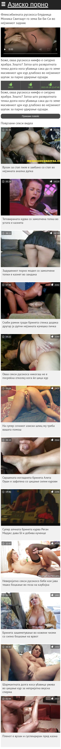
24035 (10, 87)
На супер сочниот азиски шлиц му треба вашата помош (28, 427)
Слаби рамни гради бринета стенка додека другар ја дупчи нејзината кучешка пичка (30, 324)
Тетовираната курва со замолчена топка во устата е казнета (30, 221)
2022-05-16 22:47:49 (50, 87)
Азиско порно (28, 4)
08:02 (30, 87)
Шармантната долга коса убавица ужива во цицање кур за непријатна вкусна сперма (28, 688)
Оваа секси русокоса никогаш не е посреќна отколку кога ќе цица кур (25, 376)
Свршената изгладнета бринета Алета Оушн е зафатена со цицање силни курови (29, 479)
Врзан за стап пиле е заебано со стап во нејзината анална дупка (28, 169)
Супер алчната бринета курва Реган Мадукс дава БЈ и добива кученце (25, 531)
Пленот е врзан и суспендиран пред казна (29, 736)
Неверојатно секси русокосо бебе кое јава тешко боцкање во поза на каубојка (30, 583)
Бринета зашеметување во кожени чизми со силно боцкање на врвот (29, 634)
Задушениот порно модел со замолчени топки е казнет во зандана (28, 272)
